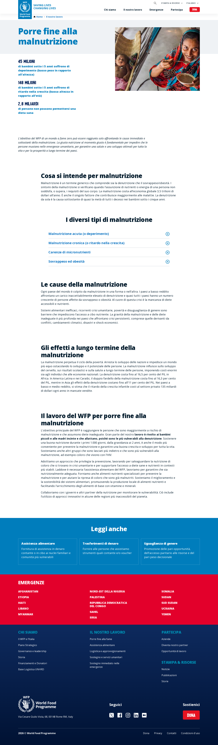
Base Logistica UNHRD (31, 669)
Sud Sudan (169, 603)
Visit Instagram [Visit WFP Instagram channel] (128, 715)
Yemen (166, 614)
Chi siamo (110, 9)
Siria (93, 617)
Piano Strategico (27, 645)
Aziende (166, 639)
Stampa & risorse (170, 3)
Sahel (94, 612)
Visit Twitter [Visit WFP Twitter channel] (111, 715)
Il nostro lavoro (133, 9)
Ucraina (168, 608)
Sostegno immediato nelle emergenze (104, 665)
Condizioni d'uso (190, 733)
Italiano (191, 3)
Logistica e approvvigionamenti (108, 651)
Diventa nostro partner (175, 645)
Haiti (22, 603)
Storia (21, 657)
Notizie (166, 669)
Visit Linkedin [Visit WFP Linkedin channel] (136, 715)
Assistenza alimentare (102, 645)
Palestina (97, 597)
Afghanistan (28, 591)
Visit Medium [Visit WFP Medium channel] (144, 715)
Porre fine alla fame (101, 639)
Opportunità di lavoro (174, 651)
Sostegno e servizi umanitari (106, 657)
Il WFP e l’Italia (26, 639)
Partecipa (177, 9)
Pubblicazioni (169, 675)
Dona (194, 9)
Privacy (158, 733)
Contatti (171, 733)
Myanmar (25, 614)
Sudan (166, 597)
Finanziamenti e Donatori (32, 663)
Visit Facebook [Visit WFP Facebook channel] (119, 715)
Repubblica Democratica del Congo (108, 604)
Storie (165, 681)
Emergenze (156, 9)
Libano (23, 608)
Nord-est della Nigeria (107, 591)
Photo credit (196, 87)
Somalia (168, 591)
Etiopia (23, 597)
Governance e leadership (32, 651)
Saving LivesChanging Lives (44, 7)
